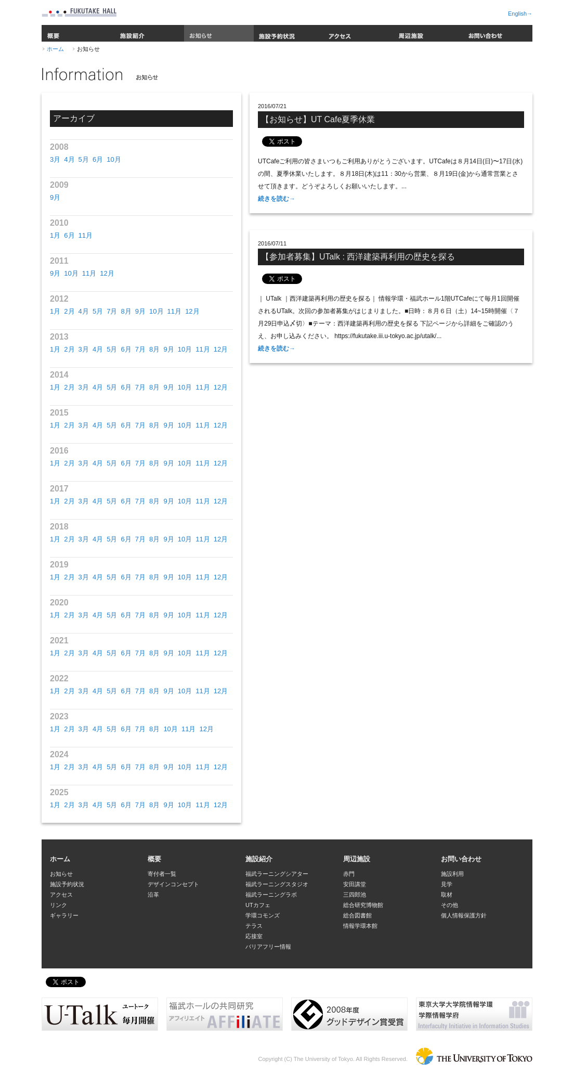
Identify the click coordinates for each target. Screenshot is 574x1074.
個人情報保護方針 (464, 915)
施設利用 (452, 874)
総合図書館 (357, 915)
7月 (112, 311)
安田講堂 (354, 884)
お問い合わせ (497, 33)
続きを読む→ (276, 198)
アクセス (358, 33)
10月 (114, 159)
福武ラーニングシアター (276, 874)
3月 (55, 159)
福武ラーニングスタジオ (276, 884)
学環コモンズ (262, 915)
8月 (126, 311)
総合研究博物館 (363, 905)
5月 (84, 159)
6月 (98, 159)
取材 (446, 894)
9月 (55, 197)
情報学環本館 (360, 926)
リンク (58, 905)
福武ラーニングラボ (271, 894)
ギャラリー (64, 915)
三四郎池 (354, 894)
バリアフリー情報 (268, 946)
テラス (254, 926)
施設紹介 (149, 33)
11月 (86, 235)
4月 (69, 159)
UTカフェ (257, 905)
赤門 (349, 874)
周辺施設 (428, 33)
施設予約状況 (288, 33)
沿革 (153, 894)
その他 (449, 905)
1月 (55, 235)
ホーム (55, 49)
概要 (78, 33)
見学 (446, 884)
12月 (107, 273)
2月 (69, 311)
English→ (520, 13)
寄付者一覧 (162, 874)
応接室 (254, 936)
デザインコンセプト (173, 884)
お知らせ (219, 33)
